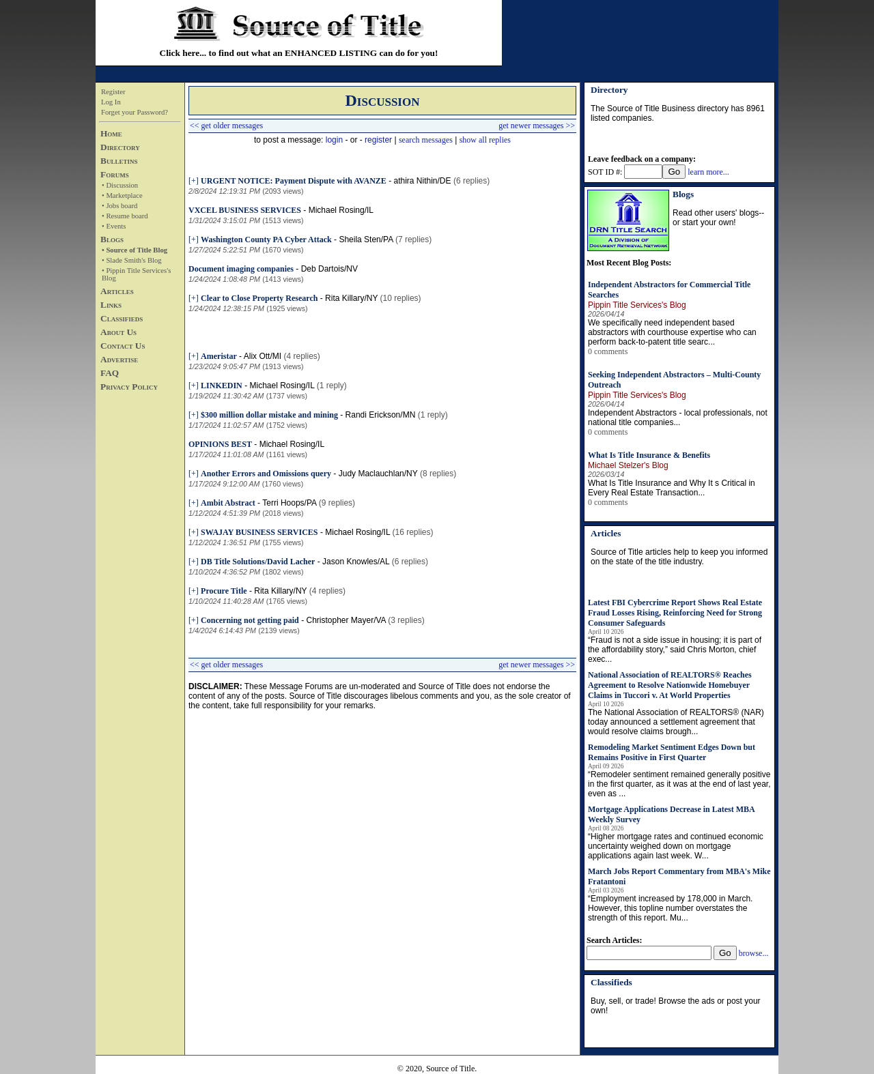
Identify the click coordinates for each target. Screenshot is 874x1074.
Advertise (119, 359)
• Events (114, 226)
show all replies (485, 140)
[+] (193, 181)
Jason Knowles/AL (355, 561)
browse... (754, 953)
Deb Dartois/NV (329, 269)
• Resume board (125, 216)
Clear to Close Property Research (259, 298)
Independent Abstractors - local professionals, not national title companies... (677, 417)
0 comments (608, 351)
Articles (117, 291)
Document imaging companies (241, 269)
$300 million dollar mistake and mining (269, 415)
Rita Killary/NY (351, 298)
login (334, 140)
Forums (114, 174)
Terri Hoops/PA (289, 503)
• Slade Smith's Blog (132, 260)
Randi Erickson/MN (381, 415)
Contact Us (122, 345)
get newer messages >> (536, 125)
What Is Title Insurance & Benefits (649, 455)
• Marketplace (122, 195)
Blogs (112, 239)
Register (113, 92)
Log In (111, 102)
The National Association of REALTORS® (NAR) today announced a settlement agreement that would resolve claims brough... (676, 722)
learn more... (708, 172)
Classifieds (121, 318)
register (378, 140)
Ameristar (219, 356)
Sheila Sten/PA (366, 239)
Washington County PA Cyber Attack (266, 239)
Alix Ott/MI (262, 356)
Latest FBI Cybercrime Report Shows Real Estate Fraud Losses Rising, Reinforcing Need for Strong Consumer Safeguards (675, 613)
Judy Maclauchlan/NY (378, 473)
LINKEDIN (221, 385)
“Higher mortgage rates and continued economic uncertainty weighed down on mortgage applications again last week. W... (675, 846)
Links (111, 305)
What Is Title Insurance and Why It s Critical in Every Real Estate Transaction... (671, 487)
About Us (118, 332)
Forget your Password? (134, 112)
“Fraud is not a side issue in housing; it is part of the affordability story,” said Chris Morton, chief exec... (674, 649)
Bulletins (118, 161)
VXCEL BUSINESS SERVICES (244, 210)
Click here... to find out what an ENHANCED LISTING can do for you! (299, 53)
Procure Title (223, 591)
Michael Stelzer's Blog (628, 465)
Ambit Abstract (228, 503)
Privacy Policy (129, 386)
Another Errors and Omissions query (266, 473)
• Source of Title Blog (134, 250)
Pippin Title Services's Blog (637, 305)
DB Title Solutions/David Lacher (258, 561)
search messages (426, 140)
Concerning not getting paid (250, 620)
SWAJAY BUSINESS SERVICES (259, 532)
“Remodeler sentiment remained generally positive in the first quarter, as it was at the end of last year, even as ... (679, 784)
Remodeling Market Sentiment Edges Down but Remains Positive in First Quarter (671, 752)
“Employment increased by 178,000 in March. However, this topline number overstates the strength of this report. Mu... (670, 908)
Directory (120, 147)
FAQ (109, 373)
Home (111, 133)
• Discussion (120, 185)
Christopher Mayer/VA (346, 620)
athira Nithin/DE (422, 181)
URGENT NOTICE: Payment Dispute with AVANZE (293, 181)
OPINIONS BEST (220, 444)
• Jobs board (119, 205)
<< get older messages (226, 125)
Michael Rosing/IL (341, 210)
